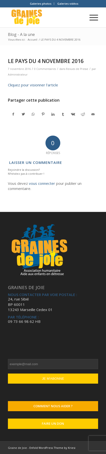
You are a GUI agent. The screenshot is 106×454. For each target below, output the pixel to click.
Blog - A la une (21, 34)
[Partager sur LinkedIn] (53, 114)
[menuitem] (40, 3)
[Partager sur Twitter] (23, 114)
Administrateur (18, 74)
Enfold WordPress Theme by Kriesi (52, 448)
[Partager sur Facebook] (13, 114)
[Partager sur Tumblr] (63, 114)
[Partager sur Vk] (73, 114)
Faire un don (53, 423)
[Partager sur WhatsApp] (33, 114)
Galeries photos (40, 3)
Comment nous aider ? (53, 406)
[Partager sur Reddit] (83, 114)
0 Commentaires (45, 69)
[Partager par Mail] (93, 114)
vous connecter (42, 183)
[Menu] (91, 17)
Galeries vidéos (67, 3)
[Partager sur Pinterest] (43, 114)
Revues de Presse (77, 69)
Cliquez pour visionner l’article (33, 84)
